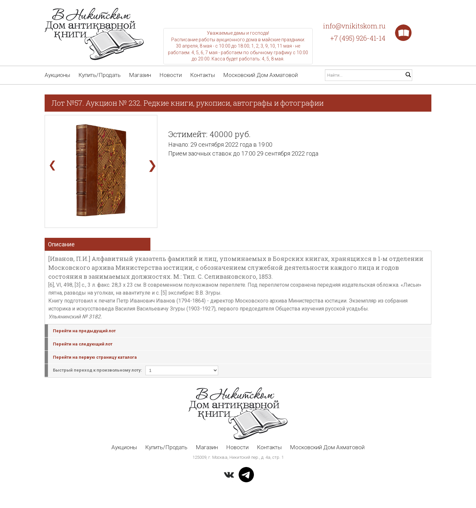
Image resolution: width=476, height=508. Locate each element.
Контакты (202, 75)
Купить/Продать (99, 75)
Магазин (140, 75)
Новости (170, 75)
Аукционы (57, 75)
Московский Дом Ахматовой (260, 75)
